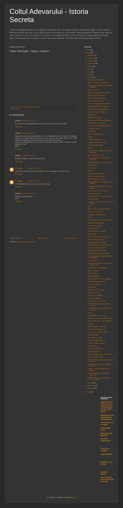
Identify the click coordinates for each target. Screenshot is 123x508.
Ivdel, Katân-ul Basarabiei (96, 80)
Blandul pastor (92, 131)
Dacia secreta (92, 234)
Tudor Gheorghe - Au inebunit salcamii (100, 220)
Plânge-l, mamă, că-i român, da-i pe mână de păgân (99, 378)
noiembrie (91, 58)
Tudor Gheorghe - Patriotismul (97, 242)
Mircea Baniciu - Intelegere (96, 290)
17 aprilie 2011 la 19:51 (33, 168)
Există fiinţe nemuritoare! (95, 212)
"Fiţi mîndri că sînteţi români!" (97, 329)
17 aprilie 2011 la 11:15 (28, 121)
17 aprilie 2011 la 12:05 (28, 155)
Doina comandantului (94, 298)
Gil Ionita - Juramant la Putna (97, 301)
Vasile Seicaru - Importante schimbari (99, 209)
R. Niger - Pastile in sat (95, 139)
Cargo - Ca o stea (93, 90)
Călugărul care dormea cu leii (97, 250)
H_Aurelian (19, 168)
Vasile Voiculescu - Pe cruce (96, 179)
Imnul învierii (91, 168)
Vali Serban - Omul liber (95, 349)
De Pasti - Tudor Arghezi (95, 145)
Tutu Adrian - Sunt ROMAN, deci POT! (100, 126)
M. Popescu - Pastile (94, 128)
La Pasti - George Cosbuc (96, 134)
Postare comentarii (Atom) (27, 242)
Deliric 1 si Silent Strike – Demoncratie (100, 354)
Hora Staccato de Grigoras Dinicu (98, 109)
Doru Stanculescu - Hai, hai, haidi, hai (99, 196)
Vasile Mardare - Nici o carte (96, 315)
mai (89, 74)
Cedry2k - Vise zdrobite (95, 295)
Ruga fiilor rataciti (93, 335)
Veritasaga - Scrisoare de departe (98, 106)
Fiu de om (91, 324)
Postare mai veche (70, 238)
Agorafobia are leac (94, 293)
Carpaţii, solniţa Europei (95, 340)
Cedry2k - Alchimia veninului (96, 248)
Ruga (89, 206)
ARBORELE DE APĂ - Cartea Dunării (99, 245)
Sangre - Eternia (93, 260)
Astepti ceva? (92, 115)
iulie (89, 69)
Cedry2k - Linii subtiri (94, 284)
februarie (91, 385)
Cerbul (90, 313)
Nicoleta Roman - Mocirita (96, 101)
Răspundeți (18, 126)
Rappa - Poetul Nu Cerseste (96, 95)
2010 (88, 392)
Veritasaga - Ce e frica (95, 117)
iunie (89, 72)
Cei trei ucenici (92, 346)
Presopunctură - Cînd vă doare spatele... (100, 318)
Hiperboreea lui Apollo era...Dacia (98, 92)
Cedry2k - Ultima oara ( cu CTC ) (98, 237)
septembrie (91, 63)
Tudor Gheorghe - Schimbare (97, 123)
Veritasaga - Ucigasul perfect (97, 214)
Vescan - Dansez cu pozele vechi (98, 82)
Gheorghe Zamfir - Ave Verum (97, 142)
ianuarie (90, 388)
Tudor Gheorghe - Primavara (97, 231)
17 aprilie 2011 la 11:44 (28, 133)
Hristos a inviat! (92, 165)
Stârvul (90, 217)
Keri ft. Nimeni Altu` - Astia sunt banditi (100, 321)
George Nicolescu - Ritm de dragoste (99, 279)
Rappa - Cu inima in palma (96, 176)
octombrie (91, 61)
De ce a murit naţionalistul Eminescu (99, 103)
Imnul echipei (92, 287)
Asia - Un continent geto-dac (96, 98)
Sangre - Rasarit (93, 273)
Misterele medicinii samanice (97, 281)
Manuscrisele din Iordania (96, 223)
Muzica (18, 108)
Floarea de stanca (93, 228)
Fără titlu (90, 137)
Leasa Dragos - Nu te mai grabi (97, 191)
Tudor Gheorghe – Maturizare (97, 326)
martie (90, 383)
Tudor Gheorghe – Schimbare (97, 112)
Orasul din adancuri (94, 351)
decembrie (91, 55)
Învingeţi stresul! (93, 199)
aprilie (90, 77)
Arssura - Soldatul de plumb (96, 343)
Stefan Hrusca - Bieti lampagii (97, 268)
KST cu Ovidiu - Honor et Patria (97, 332)
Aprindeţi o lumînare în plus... (97, 173)
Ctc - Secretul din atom (95, 225)
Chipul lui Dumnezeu (94, 193)
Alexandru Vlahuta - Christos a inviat (99, 162)
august (90, 66)
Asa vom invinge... (93, 270)
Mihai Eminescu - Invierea (96, 155)
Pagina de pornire (42, 238)
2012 (88, 50)
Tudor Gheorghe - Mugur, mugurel (98, 253)
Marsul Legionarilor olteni (95, 357)
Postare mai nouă (15, 238)
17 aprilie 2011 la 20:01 (28, 193)
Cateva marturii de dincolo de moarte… (100, 120)
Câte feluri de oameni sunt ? (96, 239)
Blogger (73, 497)
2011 (88, 53)
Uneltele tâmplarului (94, 276)
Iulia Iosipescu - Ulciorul (95, 338)
